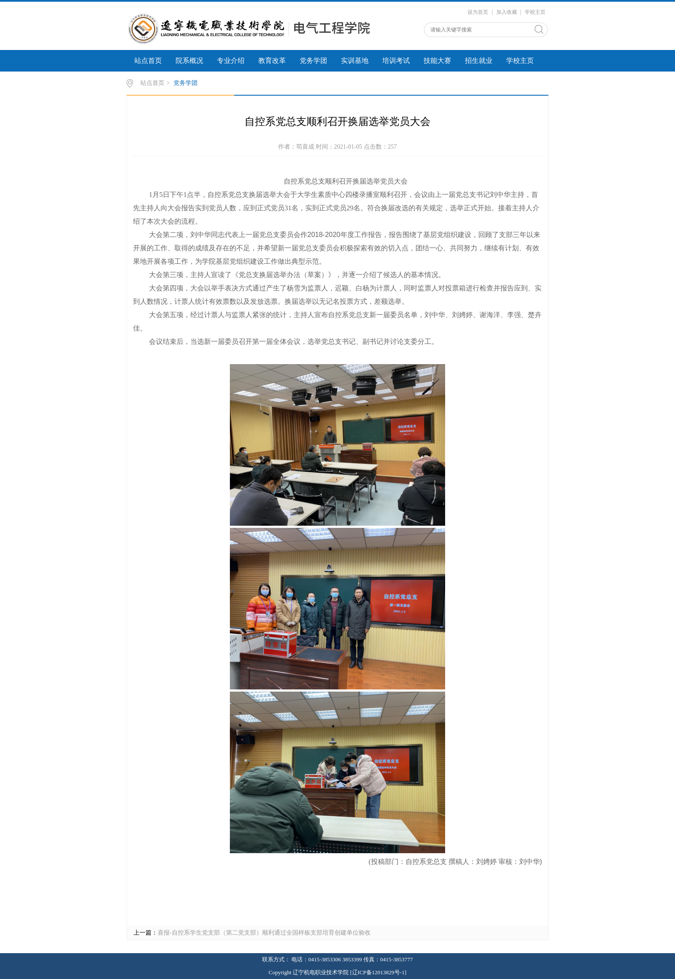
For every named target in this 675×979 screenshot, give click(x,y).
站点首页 (148, 60)
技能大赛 (437, 60)
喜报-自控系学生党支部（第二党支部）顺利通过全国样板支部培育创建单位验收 (264, 932)
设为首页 (478, 12)
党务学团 (313, 60)
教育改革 (272, 60)
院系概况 (189, 60)
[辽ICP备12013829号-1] (378, 972)
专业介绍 (231, 60)
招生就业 (478, 60)
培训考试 (396, 60)
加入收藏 (506, 12)
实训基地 (354, 60)
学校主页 (535, 12)
